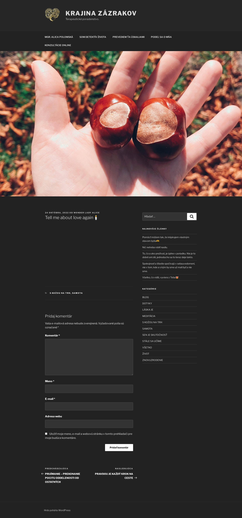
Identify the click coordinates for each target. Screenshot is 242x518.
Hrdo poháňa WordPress (57, 510)
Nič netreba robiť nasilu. (155, 247)
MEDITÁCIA (148, 316)
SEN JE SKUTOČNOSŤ (154, 334)
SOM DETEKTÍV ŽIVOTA (92, 36)
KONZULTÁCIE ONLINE (58, 45)
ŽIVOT (145, 353)
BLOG (145, 297)
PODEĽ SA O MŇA (161, 36)
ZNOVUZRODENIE (152, 360)
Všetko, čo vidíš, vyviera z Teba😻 (160, 277)
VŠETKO (147, 347)
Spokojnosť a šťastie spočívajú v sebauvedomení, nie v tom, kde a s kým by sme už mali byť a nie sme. (168, 267)
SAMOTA (77, 293)
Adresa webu (53, 416)
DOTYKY (147, 303)
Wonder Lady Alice (87, 213)
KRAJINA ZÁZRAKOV (101, 13)
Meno (49, 381)
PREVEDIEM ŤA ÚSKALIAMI (129, 36)
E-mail (50, 398)
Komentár (52, 335)
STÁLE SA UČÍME (152, 341)
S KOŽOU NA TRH (60, 293)
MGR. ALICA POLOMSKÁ (59, 36)
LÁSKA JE (147, 309)
